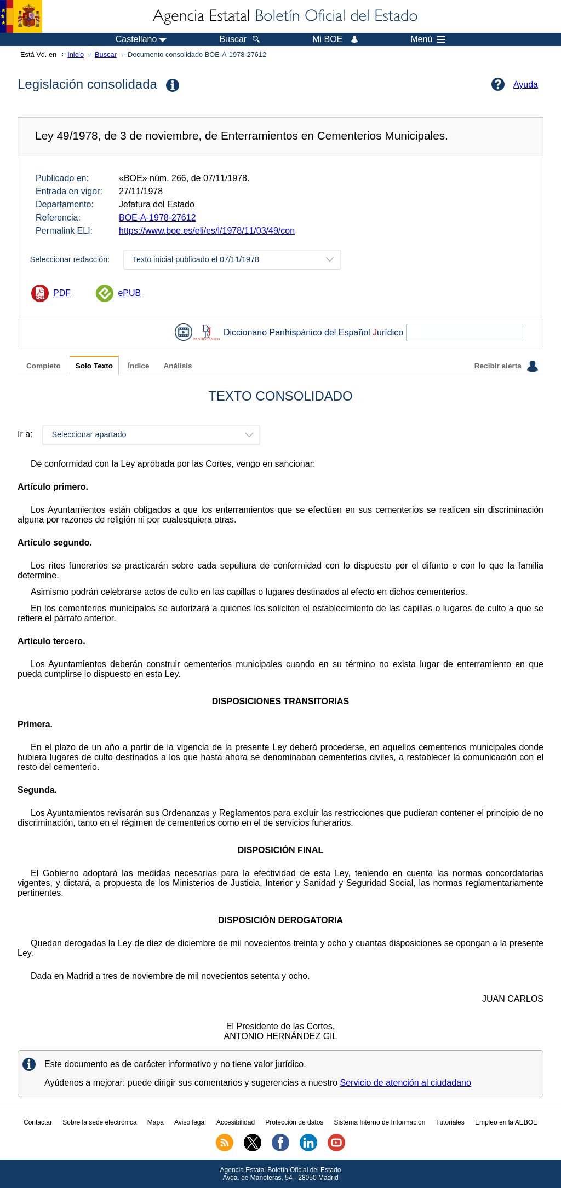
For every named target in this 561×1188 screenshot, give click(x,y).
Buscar (106, 54)
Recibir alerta (506, 366)
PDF (62, 293)
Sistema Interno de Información (380, 1122)
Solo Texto (94, 366)
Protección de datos (294, 1122)
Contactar (38, 1122)
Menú (427, 39)
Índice (138, 366)
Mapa (155, 1122)
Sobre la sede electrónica (99, 1122)
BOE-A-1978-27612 (157, 217)
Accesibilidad (235, 1122)
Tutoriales (450, 1122)
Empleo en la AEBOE (506, 1122)
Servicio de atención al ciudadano (405, 1082)
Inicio (75, 54)
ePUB (129, 293)
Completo (43, 366)
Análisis (177, 366)
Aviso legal (190, 1122)
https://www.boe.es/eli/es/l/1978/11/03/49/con (207, 230)
